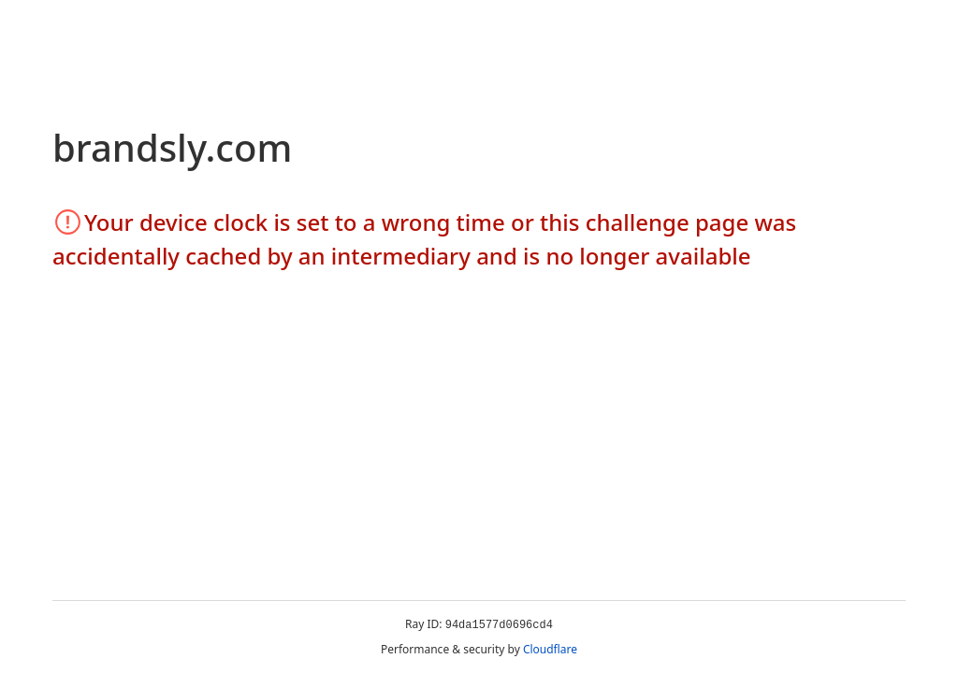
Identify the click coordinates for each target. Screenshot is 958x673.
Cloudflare (550, 649)
